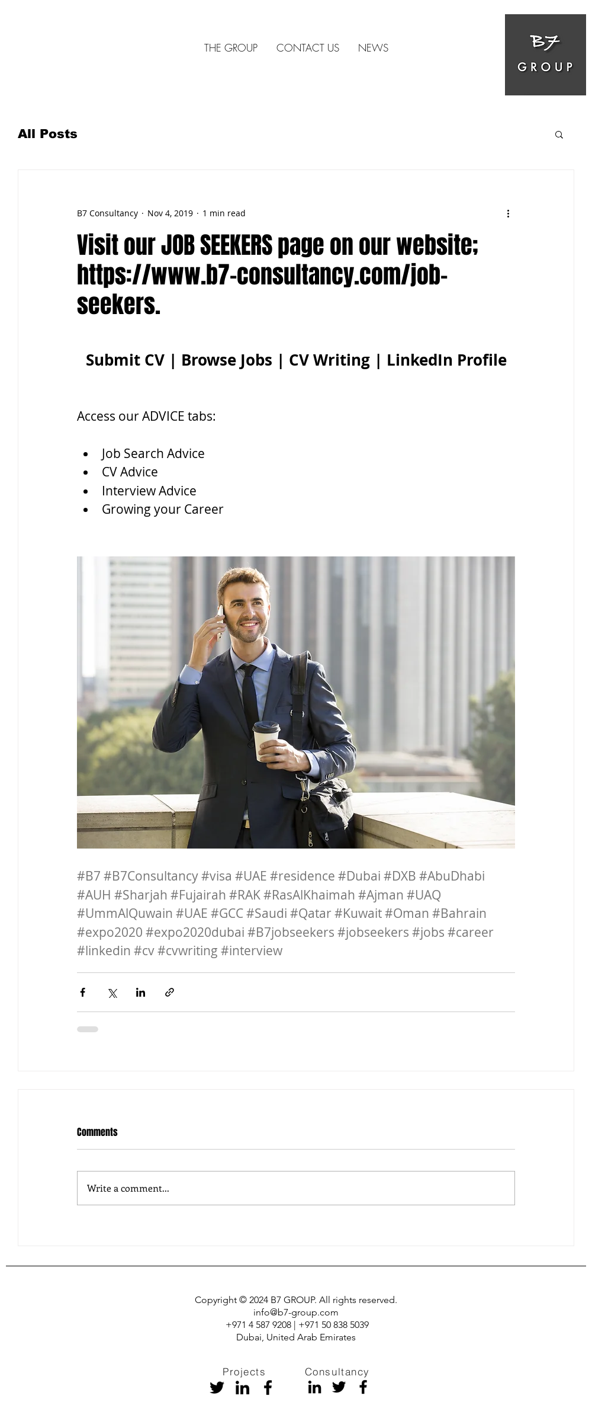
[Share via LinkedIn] (140, 992)
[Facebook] (268, 1387)
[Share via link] (169, 992)
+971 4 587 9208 (260, 1324)
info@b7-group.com (296, 1312)
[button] (559, 134)
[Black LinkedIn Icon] (242, 1387)
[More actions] (508, 213)
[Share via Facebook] (82, 992)
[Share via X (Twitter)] (111, 992)
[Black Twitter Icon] (217, 1387)
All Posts (48, 133)
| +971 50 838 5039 (331, 1324)
